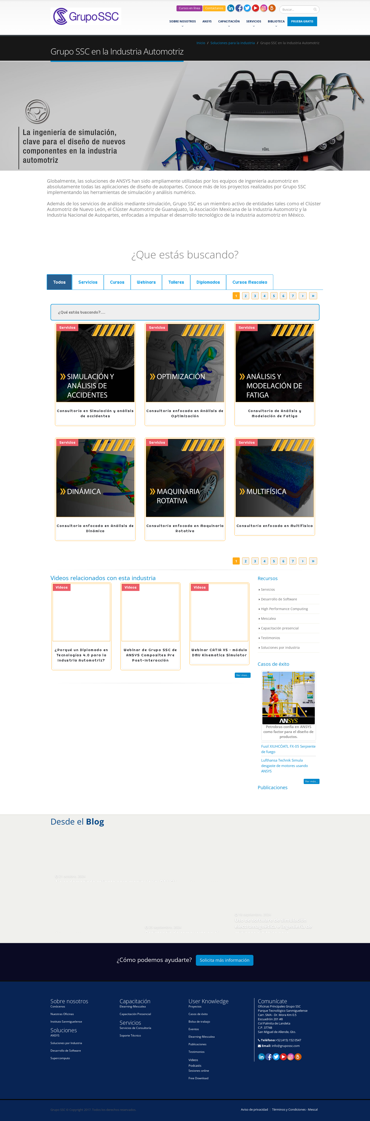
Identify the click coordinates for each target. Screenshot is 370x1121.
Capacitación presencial (280, 628)
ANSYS (207, 21)
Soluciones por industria (280, 647)
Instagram (263, 8)
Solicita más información (224, 960)
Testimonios (270, 638)
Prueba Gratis (302, 21)
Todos (59, 282)
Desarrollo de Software (279, 599)
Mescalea (268, 618)
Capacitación (229, 23)
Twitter (247, 8)
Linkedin (230, 8)
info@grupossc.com (286, 1046)
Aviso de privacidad (254, 1110)
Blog (272, 8)
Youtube (255, 8)
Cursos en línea (189, 8)
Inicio (201, 43)
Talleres (176, 282)
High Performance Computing (284, 609)
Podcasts (195, 1066)
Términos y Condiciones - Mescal (295, 1110)
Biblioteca (276, 23)
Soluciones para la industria (232, 43)
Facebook (239, 8)
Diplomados (208, 282)
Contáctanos (214, 8)
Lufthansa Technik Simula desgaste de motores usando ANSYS (284, 765)
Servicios (253, 23)
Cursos (117, 282)
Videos (193, 1060)
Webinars (146, 282)
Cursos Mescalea (249, 282)
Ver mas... (242, 675)
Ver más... (311, 781)
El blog (298, 1056)
